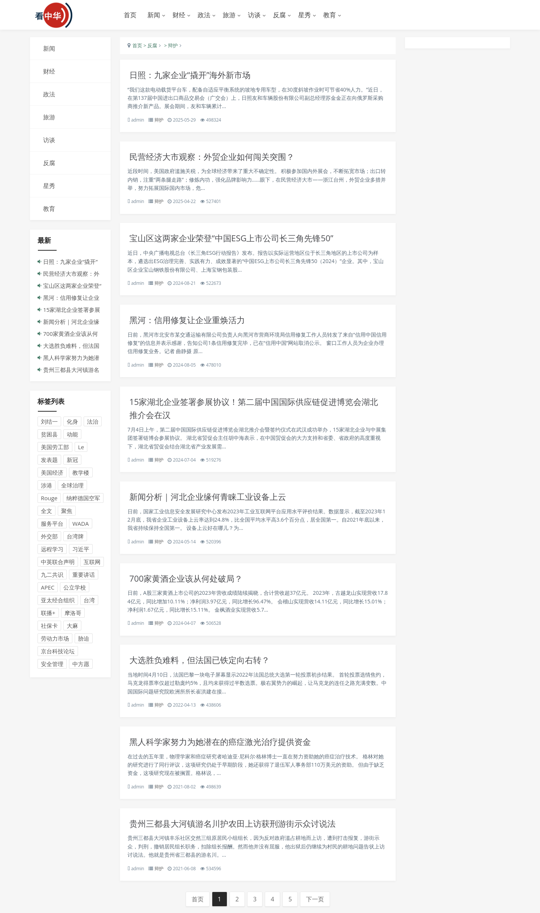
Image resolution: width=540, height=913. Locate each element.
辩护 (159, 120)
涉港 (46, 485)
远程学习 (52, 549)
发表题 (49, 460)
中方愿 (80, 664)
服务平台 (52, 524)
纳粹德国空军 (83, 498)
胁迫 (83, 638)
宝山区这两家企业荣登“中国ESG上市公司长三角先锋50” (235, 239)
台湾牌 (75, 536)
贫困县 (49, 434)
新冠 (72, 460)
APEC (47, 587)
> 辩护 (170, 45)
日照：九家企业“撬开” (70, 262)
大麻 (72, 626)
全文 (46, 511)
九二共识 (52, 575)
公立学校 (74, 587)
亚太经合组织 (58, 600)
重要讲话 (83, 575)
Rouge (49, 498)
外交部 (49, 536)
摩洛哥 (72, 613)
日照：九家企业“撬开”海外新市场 (192, 75)
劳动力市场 (55, 638)
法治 (92, 422)
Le (81, 447)
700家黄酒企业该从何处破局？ (188, 581)
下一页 (315, 903)
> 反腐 (149, 45)
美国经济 (52, 473)
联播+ (48, 613)
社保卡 (49, 626)
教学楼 (80, 473)
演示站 (71, 15)
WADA (80, 524)
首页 (130, 15)
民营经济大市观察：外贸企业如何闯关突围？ (215, 157)
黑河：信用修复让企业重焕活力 (189, 321)
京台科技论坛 (58, 651)
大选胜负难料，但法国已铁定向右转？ (202, 663)
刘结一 (49, 422)
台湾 (89, 600)
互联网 (92, 562)
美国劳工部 (55, 447)
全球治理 (72, 485)
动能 (72, 434)
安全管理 (52, 664)
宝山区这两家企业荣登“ (72, 286)
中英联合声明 (58, 562)
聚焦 (66, 511)
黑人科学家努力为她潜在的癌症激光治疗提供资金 (224, 745)
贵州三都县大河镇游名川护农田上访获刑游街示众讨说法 (237, 827)
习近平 (80, 549)
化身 (72, 422)
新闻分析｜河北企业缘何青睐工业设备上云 (211, 499)
